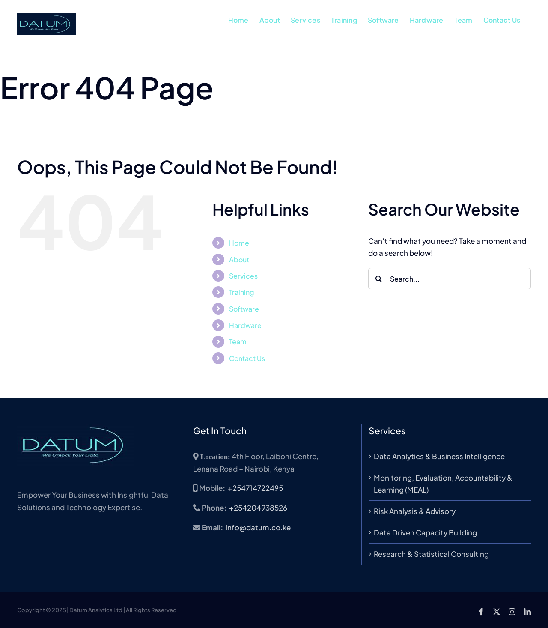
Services (243, 275)
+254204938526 (258, 507)
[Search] (379, 278)
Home (239, 242)
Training (241, 292)
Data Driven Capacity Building (425, 532)
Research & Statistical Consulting (431, 554)
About (239, 259)
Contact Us (247, 358)
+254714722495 (255, 488)
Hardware (245, 325)
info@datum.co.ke (258, 527)
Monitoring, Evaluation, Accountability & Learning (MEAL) (443, 484)
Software (244, 308)
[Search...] (449, 278)
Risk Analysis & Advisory (415, 511)
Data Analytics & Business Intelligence (439, 456)
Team (238, 341)
